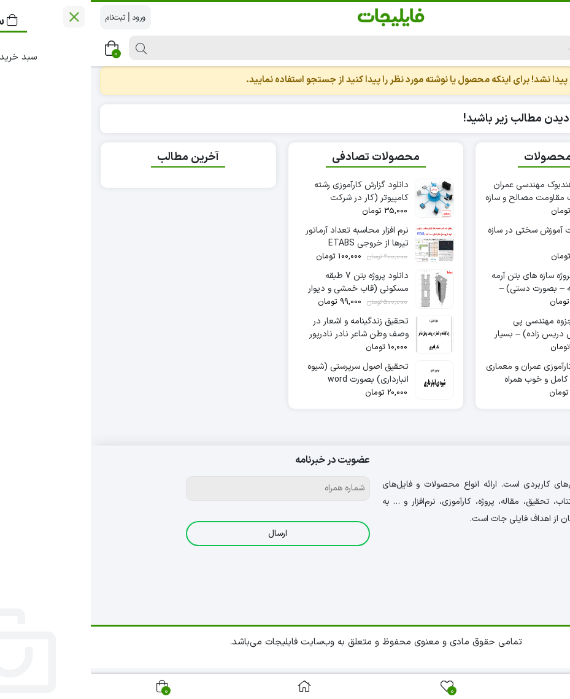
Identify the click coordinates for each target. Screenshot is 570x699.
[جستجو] (310, 48)
